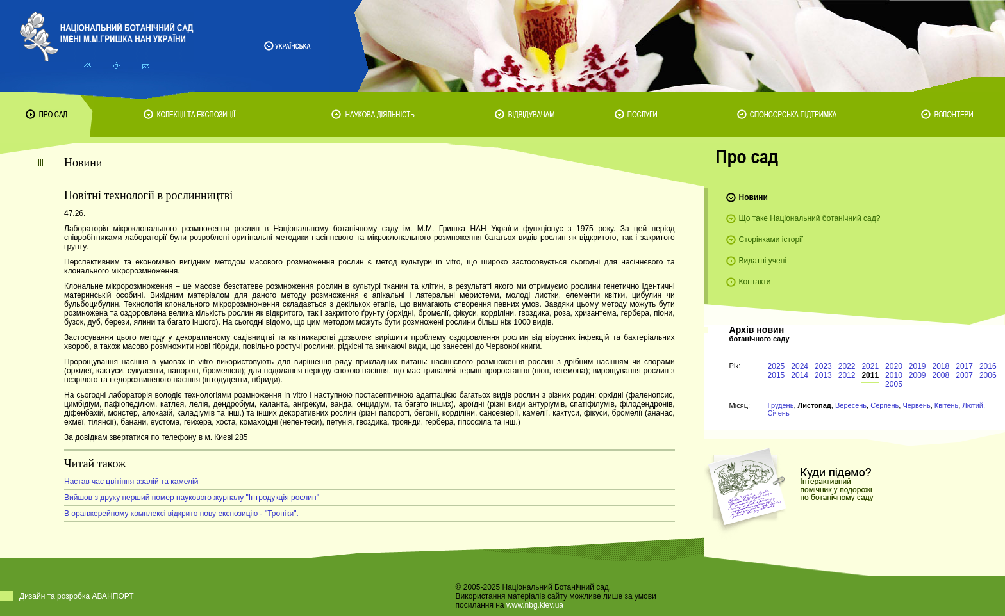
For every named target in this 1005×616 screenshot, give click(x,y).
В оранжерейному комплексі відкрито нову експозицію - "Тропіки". (181, 513)
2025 (776, 366)
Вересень (851, 405)
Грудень (781, 405)
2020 (893, 366)
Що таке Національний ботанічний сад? (810, 218)
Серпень (884, 405)
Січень (779, 413)
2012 (847, 375)
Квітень (946, 405)
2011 (870, 375)
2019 (917, 366)
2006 (988, 375)
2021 (870, 366)
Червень (916, 405)
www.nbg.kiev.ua (534, 605)
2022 (847, 366)
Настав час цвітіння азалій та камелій (131, 481)
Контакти (755, 281)
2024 (799, 366)
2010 (893, 375)
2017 (964, 366)
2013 (823, 375)
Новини (753, 197)
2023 (823, 366)
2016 (988, 366)
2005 (893, 384)
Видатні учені (762, 260)
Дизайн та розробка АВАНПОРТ (76, 596)
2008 (941, 375)
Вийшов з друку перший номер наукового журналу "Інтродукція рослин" (191, 497)
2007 (964, 375)
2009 (917, 375)
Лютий (972, 405)
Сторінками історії (771, 239)
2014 (799, 375)
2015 (776, 375)
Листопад (814, 405)
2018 (941, 366)
